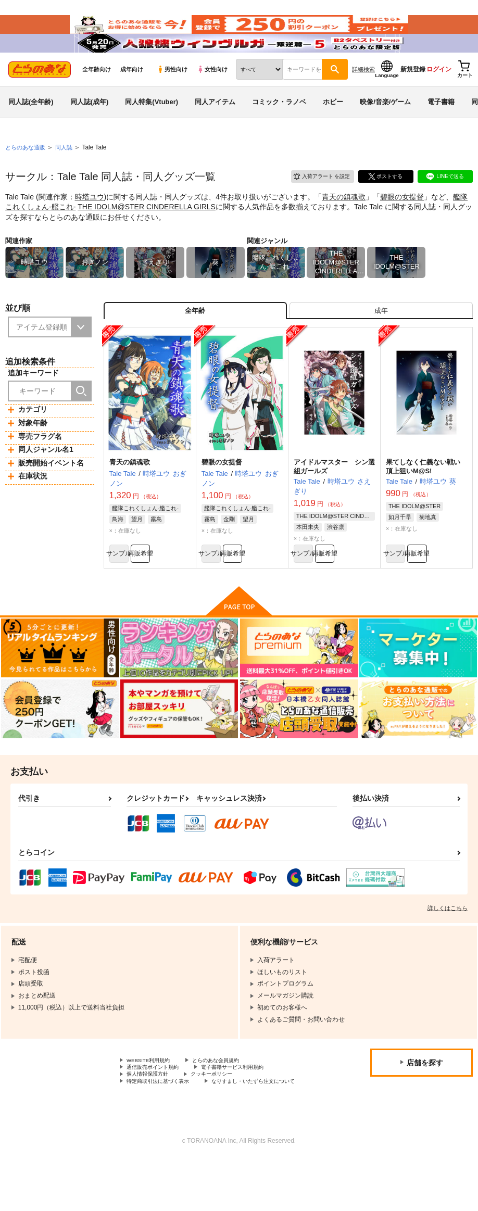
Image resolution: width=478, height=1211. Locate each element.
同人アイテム (215, 127)
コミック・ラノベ (279, 127)
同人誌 (68, 172)
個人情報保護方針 (152, 1114)
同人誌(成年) (89, 127)
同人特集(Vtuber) (151, 127)
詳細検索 (363, 94)
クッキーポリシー (224, 1114)
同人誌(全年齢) (31, 127)
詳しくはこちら (447, 943)
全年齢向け (96, 94)
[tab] (381, 338)
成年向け (131, 94)
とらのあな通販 (27, 172)
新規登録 (412, 94)
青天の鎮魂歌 (344, 222)
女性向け (212, 94)
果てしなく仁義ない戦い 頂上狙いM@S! (426, 498)
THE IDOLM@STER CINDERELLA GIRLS (147, 232)
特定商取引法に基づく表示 (164, 1123)
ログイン (438, 94)
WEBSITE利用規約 (153, 1096)
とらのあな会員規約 (230, 1096)
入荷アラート (314, 200)
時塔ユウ (89, 222)
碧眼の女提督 (402, 222)
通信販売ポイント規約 (158, 1105)
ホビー (333, 127)
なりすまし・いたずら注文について (177, 1132)
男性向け (172, 94)
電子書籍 (441, 127)
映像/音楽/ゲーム (385, 127)
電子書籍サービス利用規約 (248, 1105)
